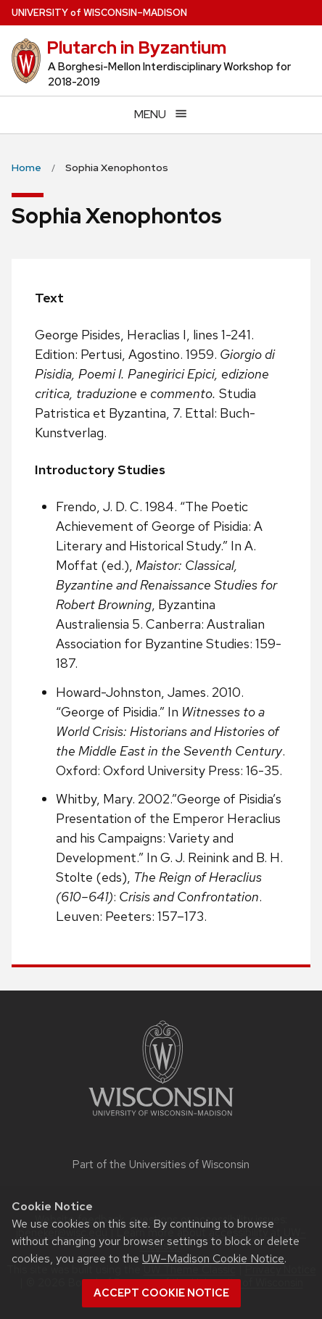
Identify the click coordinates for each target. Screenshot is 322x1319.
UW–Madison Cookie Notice (213, 1258)
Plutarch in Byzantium (136, 47)
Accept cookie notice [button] (161, 1293)
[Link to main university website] (161, 1118)
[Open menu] (161, 115)
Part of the (161, 1164)
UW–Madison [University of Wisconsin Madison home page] (99, 13)
